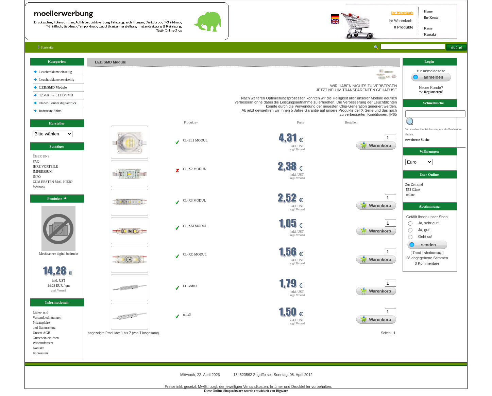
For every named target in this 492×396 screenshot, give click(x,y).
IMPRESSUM (42, 171)
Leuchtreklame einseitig (56, 72)
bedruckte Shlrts (50, 111)
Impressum (40, 353)
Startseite (45, 47)
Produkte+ (191, 122)
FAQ (36, 161)
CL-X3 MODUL (194, 200)
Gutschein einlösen (45, 338)
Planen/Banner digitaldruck (58, 103)
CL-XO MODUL (195, 254)
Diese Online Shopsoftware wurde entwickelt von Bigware (246, 391)
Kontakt (430, 34)
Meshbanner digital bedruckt (58, 254)
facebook (39, 187)
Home (428, 11)
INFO (36, 176)
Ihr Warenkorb (402, 13)
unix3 (187, 314)
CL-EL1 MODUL (195, 140)
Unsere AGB (41, 333)
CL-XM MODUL (195, 226)
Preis (300, 122)
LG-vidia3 (190, 286)
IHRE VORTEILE (45, 166)
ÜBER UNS (41, 156)
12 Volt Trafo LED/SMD (56, 95)
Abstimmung (432, 252)
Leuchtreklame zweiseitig (57, 79)
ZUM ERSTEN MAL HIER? (52, 182)
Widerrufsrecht (43, 343)
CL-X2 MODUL (194, 169)
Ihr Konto (431, 17)
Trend (417, 252)
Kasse (428, 28)
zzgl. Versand (58, 290)
